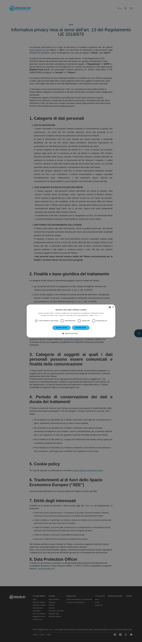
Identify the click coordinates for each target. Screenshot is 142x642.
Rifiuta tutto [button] (81, 328)
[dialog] (71, 321)
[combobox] (110, 307)
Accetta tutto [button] (61, 328)
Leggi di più (97, 315)
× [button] (113, 307)
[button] (71, 333)
